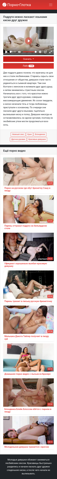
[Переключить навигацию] (51, 4)
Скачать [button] (27, 59)
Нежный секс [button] (18, 134)
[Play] (6, 51)
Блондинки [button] (40, 134)
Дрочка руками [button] (18, 139)
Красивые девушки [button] (37, 139)
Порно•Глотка (16, 5)
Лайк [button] (28, 66)
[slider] (11, 51)
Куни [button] (29, 134)
